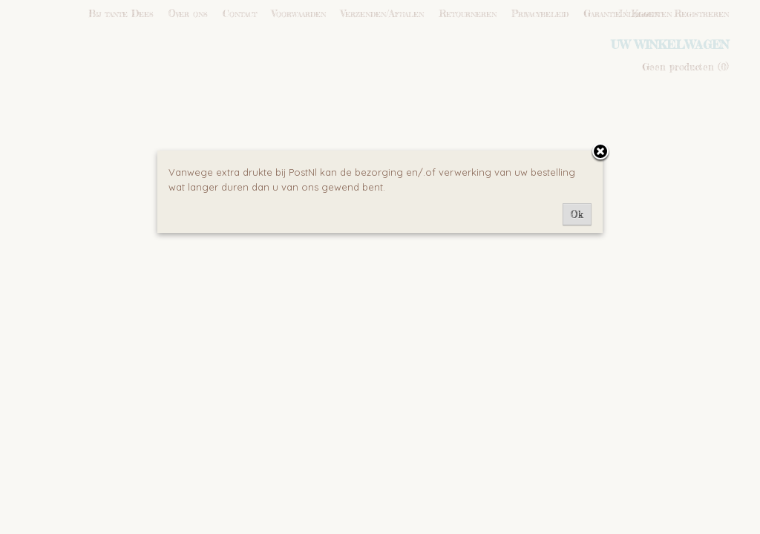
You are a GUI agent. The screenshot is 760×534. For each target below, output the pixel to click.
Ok (577, 214)
